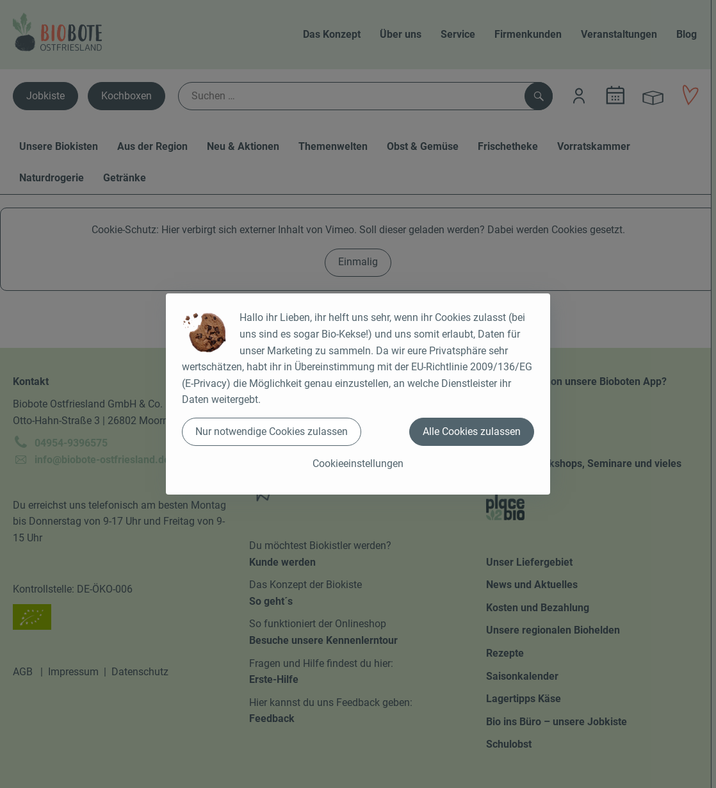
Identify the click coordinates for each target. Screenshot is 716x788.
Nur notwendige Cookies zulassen (271, 431)
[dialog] (358, 394)
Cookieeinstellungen (358, 463)
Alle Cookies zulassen (472, 431)
